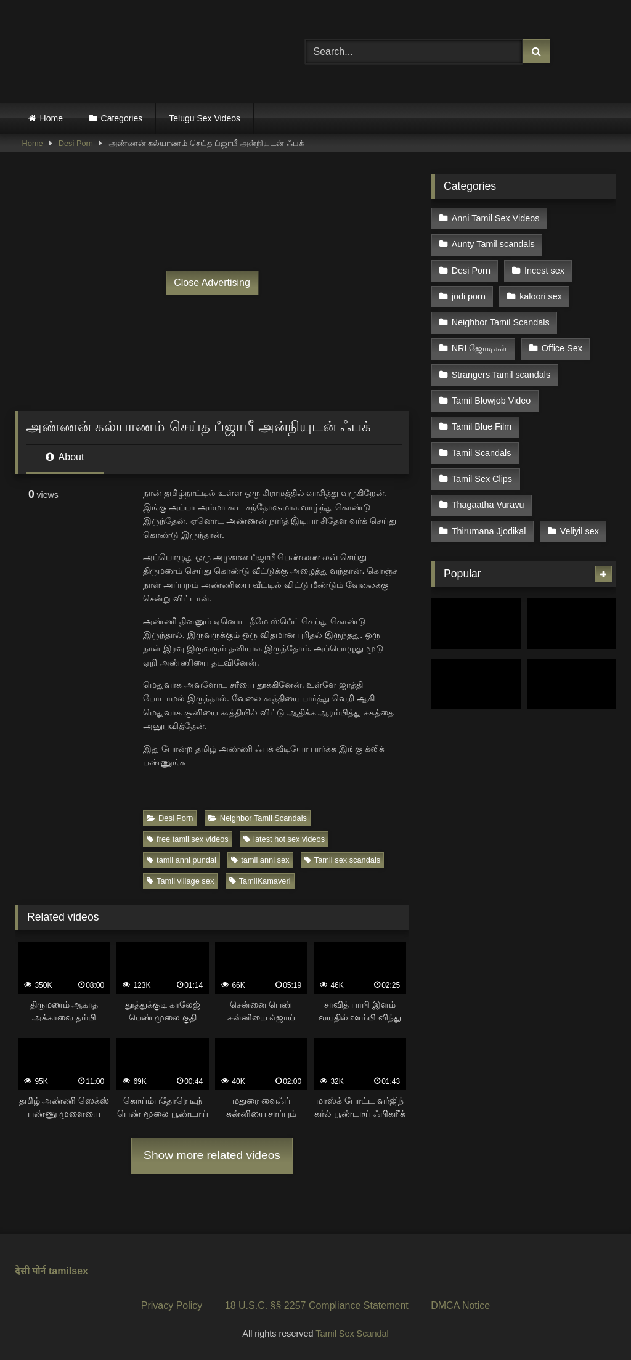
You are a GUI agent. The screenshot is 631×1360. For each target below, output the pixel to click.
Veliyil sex (579, 531)
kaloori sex (540, 296)
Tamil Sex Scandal (352, 1333)
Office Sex (562, 348)
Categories (122, 118)
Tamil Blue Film (482, 426)
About (65, 457)
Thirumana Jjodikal (489, 531)
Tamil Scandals (481, 453)
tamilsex (68, 1271)
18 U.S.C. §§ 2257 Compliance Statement (317, 1305)
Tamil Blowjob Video (491, 400)
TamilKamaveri (260, 881)
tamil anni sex (260, 860)
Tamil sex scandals (342, 860)
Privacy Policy (172, 1305)
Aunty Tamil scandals (493, 244)
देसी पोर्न (30, 1271)
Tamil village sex (180, 881)
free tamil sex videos (188, 839)
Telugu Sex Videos (204, 118)
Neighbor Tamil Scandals (257, 818)
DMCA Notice (460, 1305)
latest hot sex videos (284, 839)
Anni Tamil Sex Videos (496, 218)
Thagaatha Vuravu (488, 505)
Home (51, 118)
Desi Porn (76, 143)
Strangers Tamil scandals (501, 375)
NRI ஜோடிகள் (480, 348)
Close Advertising (212, 282)
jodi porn (469, 296)
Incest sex (544, 270)
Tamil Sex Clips (482, 479)
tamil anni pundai (181, 860)
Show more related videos (212, 1155)
